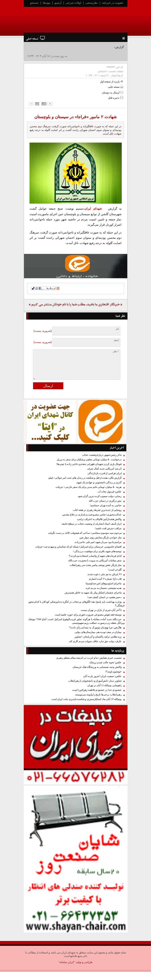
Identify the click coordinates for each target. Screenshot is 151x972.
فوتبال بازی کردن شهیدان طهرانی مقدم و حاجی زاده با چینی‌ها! (88, 464)
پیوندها (46, 2)
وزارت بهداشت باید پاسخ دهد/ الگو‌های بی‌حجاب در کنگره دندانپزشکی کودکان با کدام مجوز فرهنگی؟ (76, 604)
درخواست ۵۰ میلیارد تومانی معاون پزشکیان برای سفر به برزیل (89, 459)
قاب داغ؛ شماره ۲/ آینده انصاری (105, 579)
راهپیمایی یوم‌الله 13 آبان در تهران (104, 685)
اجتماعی (102, 71)
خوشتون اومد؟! (113, 671)
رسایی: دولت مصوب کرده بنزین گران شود (100, 496)
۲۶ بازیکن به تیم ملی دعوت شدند (104, 574)
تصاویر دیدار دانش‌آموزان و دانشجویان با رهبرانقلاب (95, 681)
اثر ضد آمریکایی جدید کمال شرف (104, 468)
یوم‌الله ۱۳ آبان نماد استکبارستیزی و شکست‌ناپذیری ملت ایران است (86, 699)
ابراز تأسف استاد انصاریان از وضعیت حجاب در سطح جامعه (92, 524)
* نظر (116, 351)
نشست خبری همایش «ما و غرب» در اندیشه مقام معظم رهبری (88, 658)
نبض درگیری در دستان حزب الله (105, 501)
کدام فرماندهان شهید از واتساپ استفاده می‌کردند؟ (95, 556)
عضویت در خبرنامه (112, 2)
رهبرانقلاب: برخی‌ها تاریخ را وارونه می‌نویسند (98, 694)
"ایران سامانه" (66, 962)
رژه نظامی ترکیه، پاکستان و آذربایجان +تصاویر (98, 636)
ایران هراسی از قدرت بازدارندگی (105, 473)
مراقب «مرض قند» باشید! (108, 528)
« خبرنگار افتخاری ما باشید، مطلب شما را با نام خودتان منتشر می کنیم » (75, 304)
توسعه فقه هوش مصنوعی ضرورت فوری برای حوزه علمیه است (88, 614)
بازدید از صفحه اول (111, 81)
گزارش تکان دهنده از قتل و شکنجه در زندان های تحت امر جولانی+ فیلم (85, 478)
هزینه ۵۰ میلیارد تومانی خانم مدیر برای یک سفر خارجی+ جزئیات (89, 487)
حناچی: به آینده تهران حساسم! (105, 505)
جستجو (34, 2)
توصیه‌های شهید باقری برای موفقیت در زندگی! (97, 551)
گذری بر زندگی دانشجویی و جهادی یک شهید (99, 482)
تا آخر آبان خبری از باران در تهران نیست (101, 610)
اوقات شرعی (73, 2)
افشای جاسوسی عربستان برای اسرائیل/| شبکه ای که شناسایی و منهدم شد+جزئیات (78, 546)
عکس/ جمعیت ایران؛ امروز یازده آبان (102, 676)
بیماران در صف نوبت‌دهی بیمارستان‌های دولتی (98, 632)
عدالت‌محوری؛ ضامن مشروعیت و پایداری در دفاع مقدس (92, 514)
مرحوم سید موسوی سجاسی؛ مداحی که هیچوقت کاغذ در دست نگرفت (85, 533)
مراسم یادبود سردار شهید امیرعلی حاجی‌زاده (98, 542)
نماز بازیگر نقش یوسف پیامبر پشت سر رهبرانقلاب (96, 565)
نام (117, 329)
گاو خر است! (115, 569)
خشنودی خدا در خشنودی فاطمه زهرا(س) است (96, 690)
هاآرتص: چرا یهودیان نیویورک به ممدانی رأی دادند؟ (95, 627)
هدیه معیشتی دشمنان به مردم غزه (103, 588)
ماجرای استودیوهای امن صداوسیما (104, 583)
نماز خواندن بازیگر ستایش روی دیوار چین (101, 537)
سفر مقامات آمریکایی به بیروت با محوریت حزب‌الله (95, 560)
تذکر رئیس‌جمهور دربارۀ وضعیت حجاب (102, 455)
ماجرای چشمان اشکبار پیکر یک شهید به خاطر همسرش (93, 592)
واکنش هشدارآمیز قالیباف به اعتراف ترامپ (99, 519)
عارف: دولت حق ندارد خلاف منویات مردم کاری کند (95, 641)
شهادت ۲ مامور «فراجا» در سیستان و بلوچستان (75, 117)
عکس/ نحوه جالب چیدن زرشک (105, 662)
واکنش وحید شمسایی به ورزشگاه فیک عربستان (97, 667)
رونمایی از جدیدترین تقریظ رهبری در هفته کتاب (97, 510)
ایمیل (116, 340)
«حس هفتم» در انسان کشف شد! (104, 597)
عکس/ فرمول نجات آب (110, 491)
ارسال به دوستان (112, 92)
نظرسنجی (92, 2)
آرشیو (58, 2)
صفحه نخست (116, 71)
